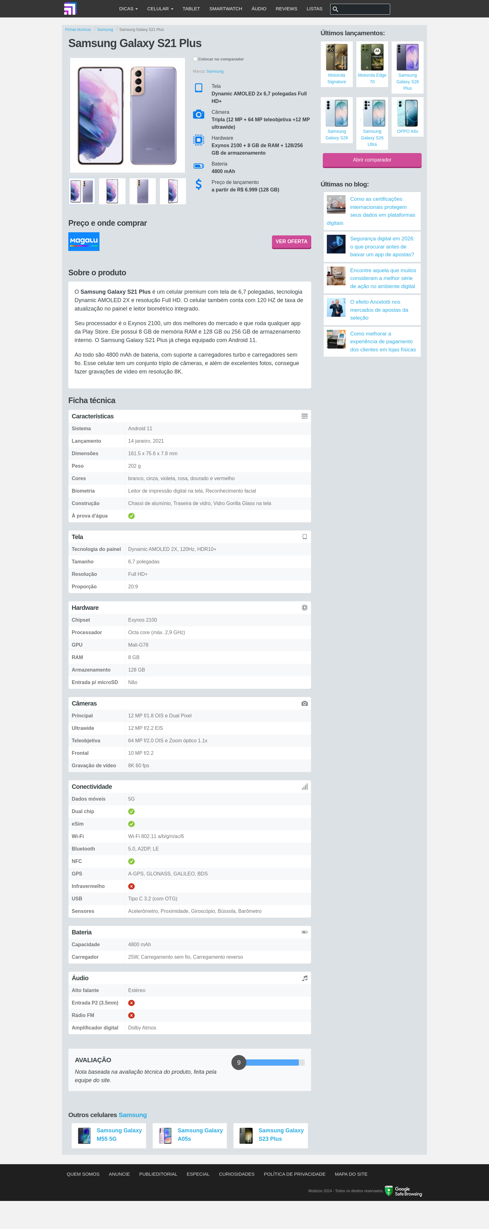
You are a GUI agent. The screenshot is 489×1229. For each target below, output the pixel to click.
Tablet (191, 8)
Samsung (133, 1114)
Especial (198, 1174)
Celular (160, 8)
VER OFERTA (291, 241)
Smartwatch (225, 8)
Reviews (286, 8)
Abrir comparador (372, 159)
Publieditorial (158, 1174)
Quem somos (83, 1174)
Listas (314, 8)
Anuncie (119, 1174)
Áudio (259, 8)
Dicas (128, 8)
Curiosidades (236, 1174)
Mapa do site (351, 1174)
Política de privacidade (294, 1174)
